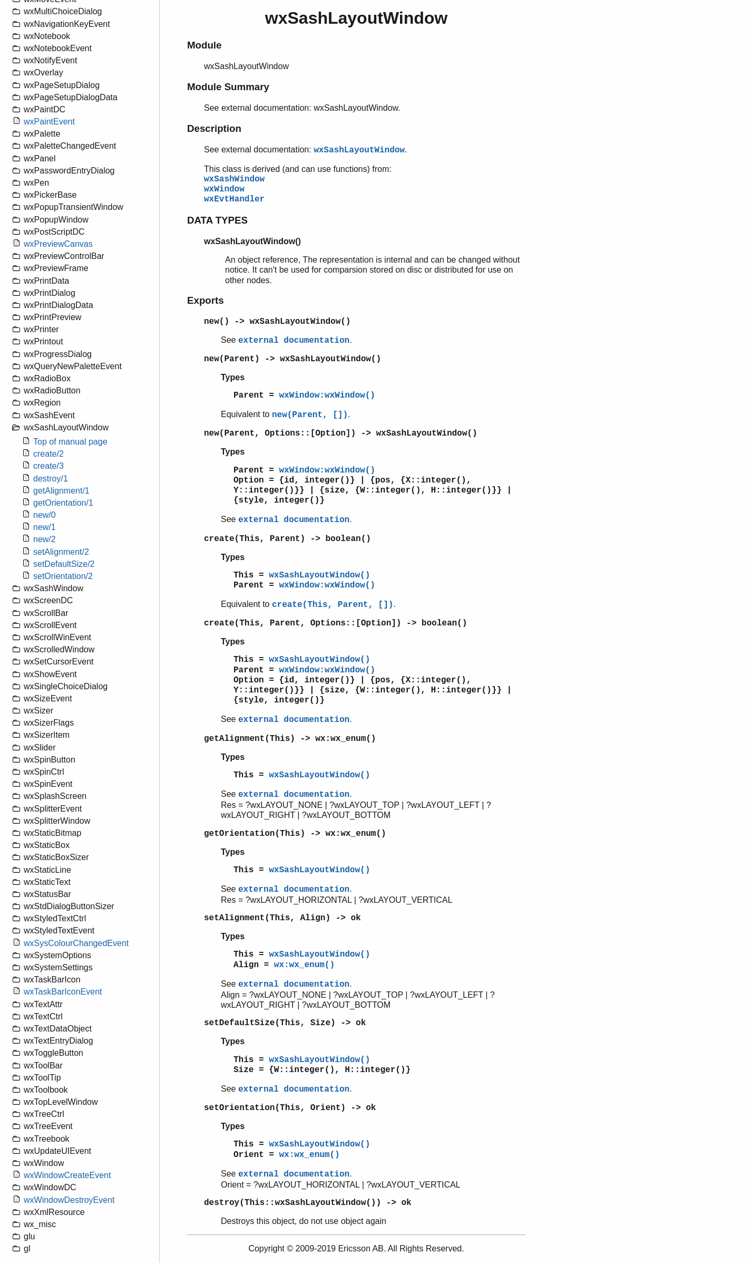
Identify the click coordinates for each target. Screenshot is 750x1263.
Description (214, 128)
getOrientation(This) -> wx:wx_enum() (295, 833)
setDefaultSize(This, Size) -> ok (285, 1023)
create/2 (48, 453)
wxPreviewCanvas (58, 243)
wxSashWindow (234, 179)
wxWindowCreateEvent (67, 1175)
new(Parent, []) (310, 415)
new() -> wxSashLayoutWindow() (277, 321)
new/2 (44, 539)
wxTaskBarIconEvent (63, 991)
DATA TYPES (217, 220)
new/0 (44, 514)
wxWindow (224, 189)
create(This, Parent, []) (332, 605)
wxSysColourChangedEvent (76, 943)
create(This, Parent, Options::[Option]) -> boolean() (335, 623)
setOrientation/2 (63, 576)
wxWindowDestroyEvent (69, 1199)
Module (204, 45)
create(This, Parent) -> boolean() (287, 539)
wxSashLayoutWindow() (319, 575)
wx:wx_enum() (304, 965)
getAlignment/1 (61, 490)
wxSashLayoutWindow (359, 150)
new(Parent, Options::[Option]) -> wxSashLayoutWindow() (340, 433)
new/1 (44, 527)
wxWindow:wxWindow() (327, 395)
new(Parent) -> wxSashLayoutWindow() (292, 359)
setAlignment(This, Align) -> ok (282, 918)
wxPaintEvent (49, 121)
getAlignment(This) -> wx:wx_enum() (290, 739)
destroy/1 (50, 478)
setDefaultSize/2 (64, 564)
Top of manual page (70, 441)
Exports (205, 300)
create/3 (48, 465)
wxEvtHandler (234, 199)
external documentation (293, 340)
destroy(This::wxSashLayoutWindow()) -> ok (308, 1203)
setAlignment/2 (61, 551)
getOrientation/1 (63, 502)
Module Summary (228, 86)
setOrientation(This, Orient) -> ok (290, 1108)
